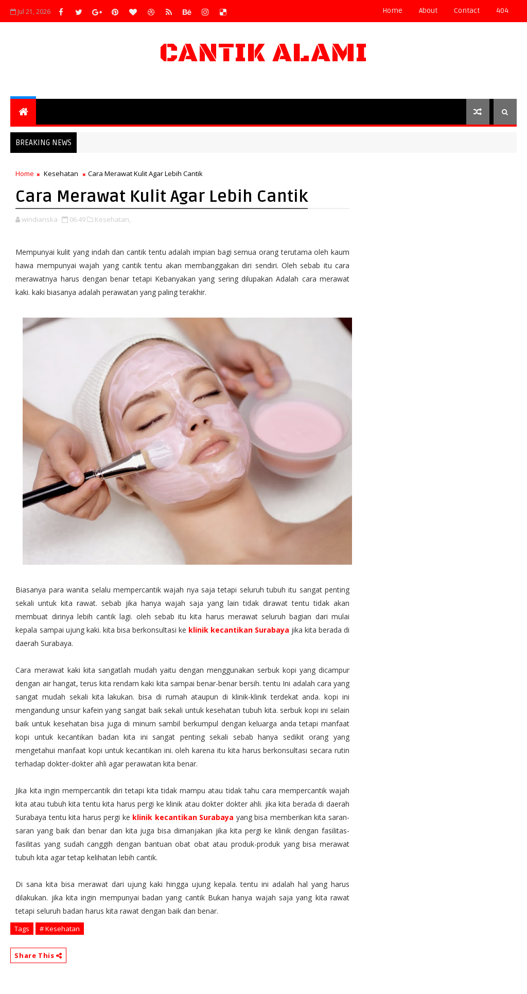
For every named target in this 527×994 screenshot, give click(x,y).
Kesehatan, (113, 219)
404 (502, 10)
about (428, 10)
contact (467, 10)
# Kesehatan (60, 928)
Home (392, 10)
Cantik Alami (263, 53)
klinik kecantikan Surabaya (238, 630)
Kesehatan (61, 173)
